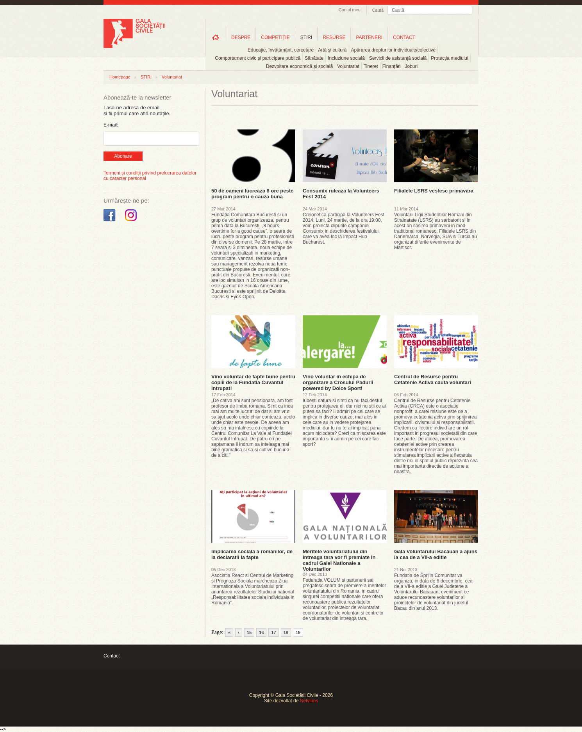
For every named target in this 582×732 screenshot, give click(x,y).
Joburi (411, 66)
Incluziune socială (346, 58)
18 (286, 632)
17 (273, 632)
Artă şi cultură (332, 50)
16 (261, 632)
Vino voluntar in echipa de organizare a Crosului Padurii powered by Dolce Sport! (338, 382)
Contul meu (350, 9)
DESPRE (240, 37)
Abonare (123, 156)
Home (215, 37)
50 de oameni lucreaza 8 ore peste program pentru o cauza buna (252, 193)
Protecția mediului (449, 58)
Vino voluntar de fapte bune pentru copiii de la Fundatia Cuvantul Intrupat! (253, 382)
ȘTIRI (146, 77)
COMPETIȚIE (275, 37)
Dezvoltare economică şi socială (299, 66)
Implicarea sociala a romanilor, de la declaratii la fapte (252, 554)
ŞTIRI (306, 37)
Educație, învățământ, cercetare (281, 50)
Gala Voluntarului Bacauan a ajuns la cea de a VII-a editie (435, 554)
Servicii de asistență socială (398, 58)
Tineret (371, 66)
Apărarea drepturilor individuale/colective (393, 50)
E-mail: (111, 125)
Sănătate (314, 58)
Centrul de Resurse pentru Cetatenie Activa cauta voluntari (432, 379)
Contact (112, 656)
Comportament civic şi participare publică (257, 58)
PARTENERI (369, 37)
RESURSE (334, 37)
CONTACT (404, 37)
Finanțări (391, 66)
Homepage (119, 77)
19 (298, 632)
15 (249, 632)
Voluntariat (348, 66)
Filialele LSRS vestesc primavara (433, 191)
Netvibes (309, 701)
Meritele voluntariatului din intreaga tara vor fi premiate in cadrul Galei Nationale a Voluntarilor (339, 560)
